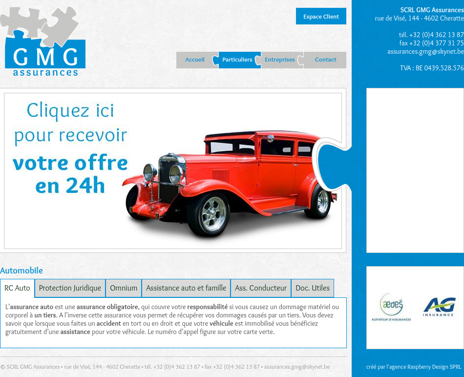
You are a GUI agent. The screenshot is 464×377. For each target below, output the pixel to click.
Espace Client (321, 16)
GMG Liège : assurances (42, 42)
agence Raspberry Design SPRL (425, 366)
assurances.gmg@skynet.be (425, 51)
